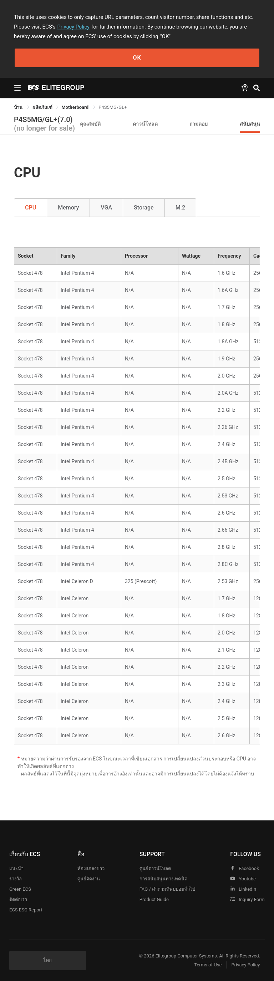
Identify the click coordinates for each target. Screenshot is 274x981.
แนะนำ (16, 868)
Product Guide (154, 899)
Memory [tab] (68, 207)
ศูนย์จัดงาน (88, 878)
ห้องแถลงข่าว (91, 868)
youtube (243, 878)
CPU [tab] (30, 207)
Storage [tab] (144, 207)
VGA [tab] (106, 207)
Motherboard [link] (75, 107)
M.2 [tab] (181, 207)
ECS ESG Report (25, 909)
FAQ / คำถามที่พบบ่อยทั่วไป (167, 889)
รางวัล (15, 878)
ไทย (47, 960)
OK (137, 57)
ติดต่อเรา (18, 899)
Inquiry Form (247, 899)
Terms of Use (206, 965)
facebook (244, 868)
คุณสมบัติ (90, 123)
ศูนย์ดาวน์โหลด (155, 868)
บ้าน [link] (19, 107)
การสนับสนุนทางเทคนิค (163, 878)
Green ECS (20, 889)
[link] (42, 107)
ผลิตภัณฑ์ (42, 107)
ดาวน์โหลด (145, 123)
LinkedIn (243, 889)
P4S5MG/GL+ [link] (112, 107)
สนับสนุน (250, 123)
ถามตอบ (198, 123)
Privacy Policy (73, 27)
